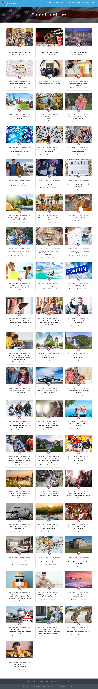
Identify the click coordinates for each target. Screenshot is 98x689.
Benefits (79, 2)
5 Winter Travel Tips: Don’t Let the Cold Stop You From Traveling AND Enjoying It (19, 425)
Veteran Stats (66, 681)
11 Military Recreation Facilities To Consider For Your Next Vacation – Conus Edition (49, 460)
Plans (46, 681)
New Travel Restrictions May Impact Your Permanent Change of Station (20, 631)
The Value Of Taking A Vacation (78, 286)
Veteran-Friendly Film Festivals (49, 52)
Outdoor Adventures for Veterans (19, 52)
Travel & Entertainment (24, 50)
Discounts (87, 2)
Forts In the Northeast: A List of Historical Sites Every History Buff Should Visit (78, 561)
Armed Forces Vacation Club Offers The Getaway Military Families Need (19, 287)
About (27, 681)
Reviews (49, 2)
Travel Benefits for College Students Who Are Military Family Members (49, 425)
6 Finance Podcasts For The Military (49, 83)
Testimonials (64, 2)
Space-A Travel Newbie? (78, 218)
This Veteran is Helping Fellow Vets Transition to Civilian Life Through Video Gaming (20, 460)
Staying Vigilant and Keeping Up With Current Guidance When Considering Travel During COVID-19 (20, 596)
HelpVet (11, 50)
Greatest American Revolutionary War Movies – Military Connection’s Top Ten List (78, 184)
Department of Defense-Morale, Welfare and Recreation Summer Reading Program (19, 357)
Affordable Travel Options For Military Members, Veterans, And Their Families (49, 252)
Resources (72, 2)
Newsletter (55, 2)
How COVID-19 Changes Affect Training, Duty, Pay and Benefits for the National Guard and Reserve (49, 631)
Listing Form (35, 681)
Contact (93, 2)
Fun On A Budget (49, 286)
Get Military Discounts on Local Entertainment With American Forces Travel (49, 322)
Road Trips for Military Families (19, 183)
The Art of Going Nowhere (78, 52)
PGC (41, 681)
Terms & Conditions (55, 681)
